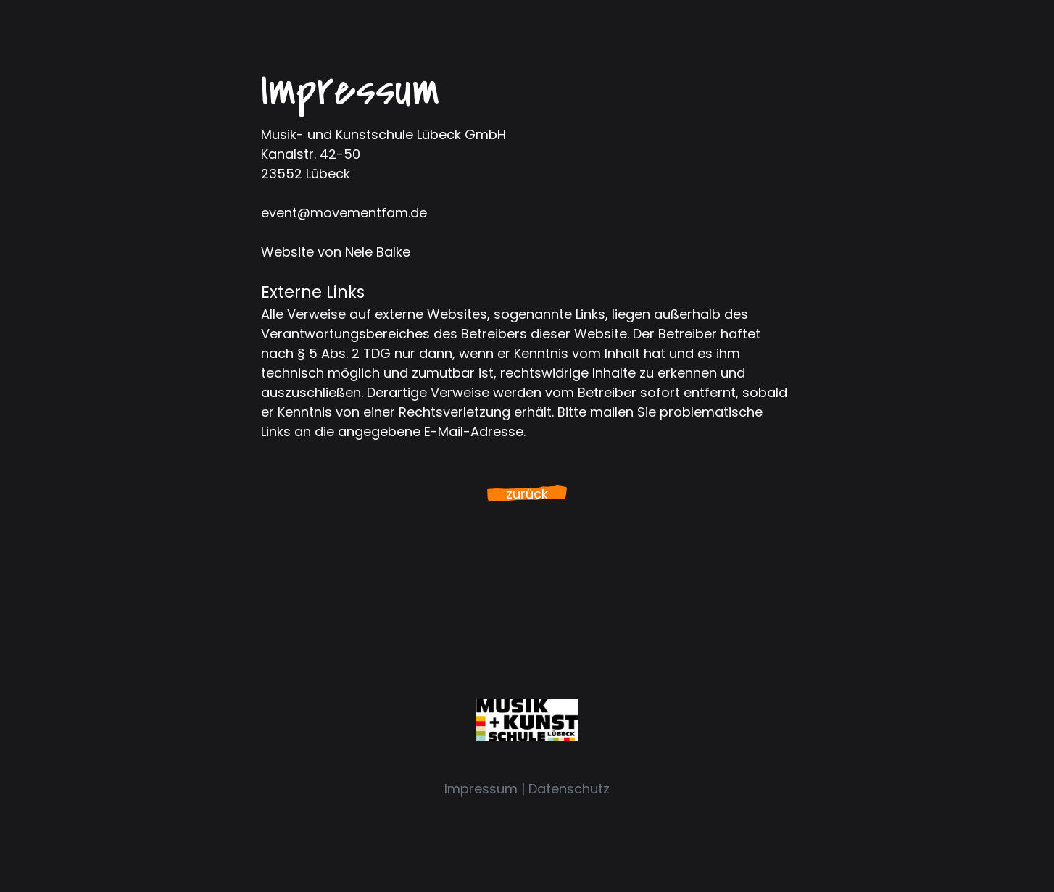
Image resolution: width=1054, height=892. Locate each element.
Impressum (481, 789)
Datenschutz (569, 789)
